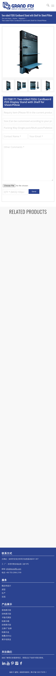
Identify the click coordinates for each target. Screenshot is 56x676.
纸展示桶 (5, 621)
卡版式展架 (6, 617)
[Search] (46, 5)
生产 (3, 593)
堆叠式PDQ (6, 635)
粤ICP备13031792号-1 (39, 672)
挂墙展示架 (6, 624)
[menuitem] (46, 5)
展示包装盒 (6, 639)
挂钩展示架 (6, 613)
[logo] (23, 5)
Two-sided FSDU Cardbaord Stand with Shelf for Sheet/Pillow (27, 15)
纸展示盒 (5, 632)
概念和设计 (6, 585)
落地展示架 (6, 610)
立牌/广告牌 (7, 628)
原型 (3, 589)
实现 (3, 596)
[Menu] (52, 5)
